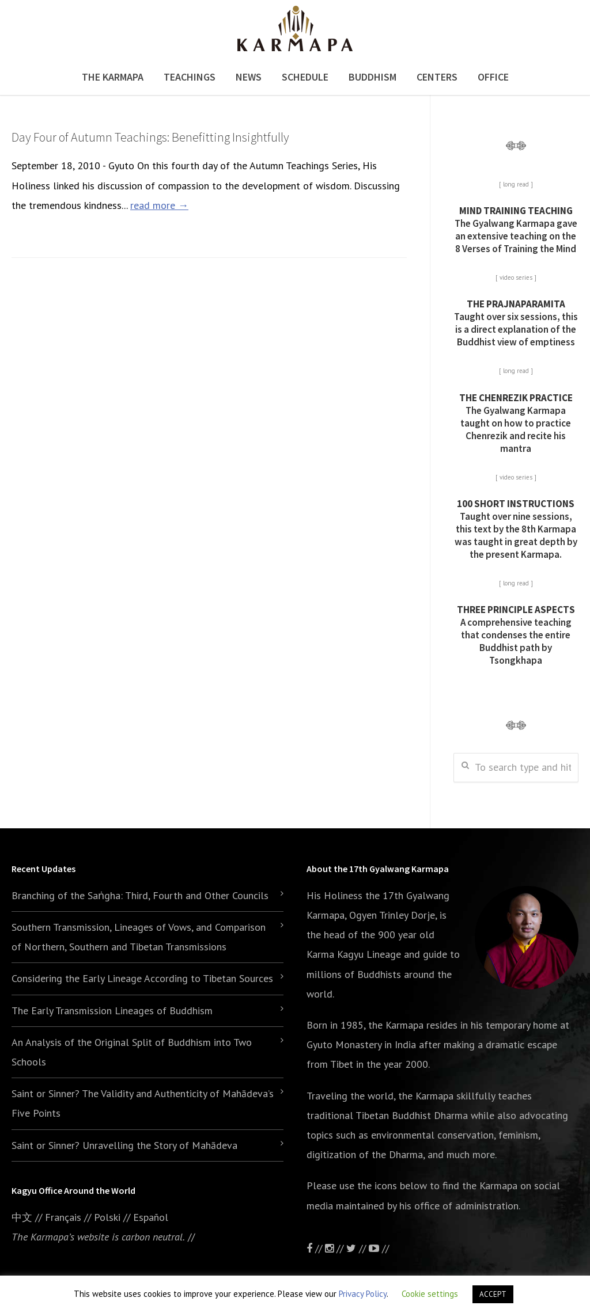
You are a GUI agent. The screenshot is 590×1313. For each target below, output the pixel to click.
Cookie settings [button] (430, 1293)
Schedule (305, 76)
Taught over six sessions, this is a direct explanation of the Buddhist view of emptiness (516, 323)
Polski (107, 1217)
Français (63, 1217)
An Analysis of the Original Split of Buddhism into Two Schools (132, 1052)
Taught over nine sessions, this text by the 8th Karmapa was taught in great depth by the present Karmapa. (516, 529)
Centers (437, 76)
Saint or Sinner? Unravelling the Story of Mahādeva (124, 1145)
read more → (159, 205)
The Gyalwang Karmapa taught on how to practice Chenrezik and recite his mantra (516, 423)
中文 (22, 1217)
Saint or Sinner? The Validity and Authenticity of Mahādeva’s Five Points (143, 1103)
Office (493, 76)
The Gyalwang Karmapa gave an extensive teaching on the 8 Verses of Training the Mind (516, 229)
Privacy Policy (363, 1293)
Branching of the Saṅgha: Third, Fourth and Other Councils (140, 895)
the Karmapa (395, 1025)
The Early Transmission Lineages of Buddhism (112, 1010)
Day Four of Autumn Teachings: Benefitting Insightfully (150, 137)
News (249, 76)
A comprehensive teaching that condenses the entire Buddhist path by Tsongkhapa (516, 635)
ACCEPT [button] (492, 1294)
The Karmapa (112, 76)
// (357, 1248)
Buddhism (372, 76)
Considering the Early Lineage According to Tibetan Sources (142, 978)
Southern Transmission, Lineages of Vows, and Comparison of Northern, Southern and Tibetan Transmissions (139, 936)
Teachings (189, 76)
